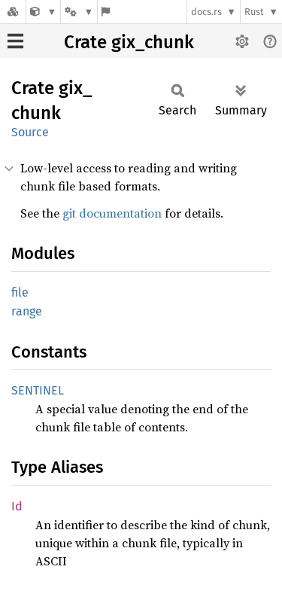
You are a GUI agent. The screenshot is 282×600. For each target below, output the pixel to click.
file (20, 292)
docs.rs (206, 11)
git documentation (112, 213)
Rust (254, 11)
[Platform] (79, 11)
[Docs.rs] (13, 11)
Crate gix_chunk (129, 42)
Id (17, 506)
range (26, 311)
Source (30, 132)
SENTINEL (37, 390)
